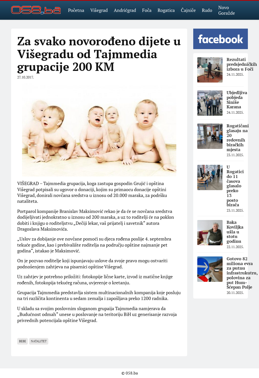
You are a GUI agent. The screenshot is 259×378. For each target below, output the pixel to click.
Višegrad (99, 10)
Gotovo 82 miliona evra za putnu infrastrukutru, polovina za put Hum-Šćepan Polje (242, 273)
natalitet (39, 341)
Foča (147, 10)
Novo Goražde (226, 10)
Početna (76, 10)
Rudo (207, 10)
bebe (22, 341)
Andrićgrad (125, 10)
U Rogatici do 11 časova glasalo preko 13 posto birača (235, 186)
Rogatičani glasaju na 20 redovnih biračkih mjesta (238, 137)
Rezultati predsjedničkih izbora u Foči (242, 64)
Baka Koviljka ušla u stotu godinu (235, 231)
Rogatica (166, 10)
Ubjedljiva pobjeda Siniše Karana (237, 100)
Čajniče (188, 10)
